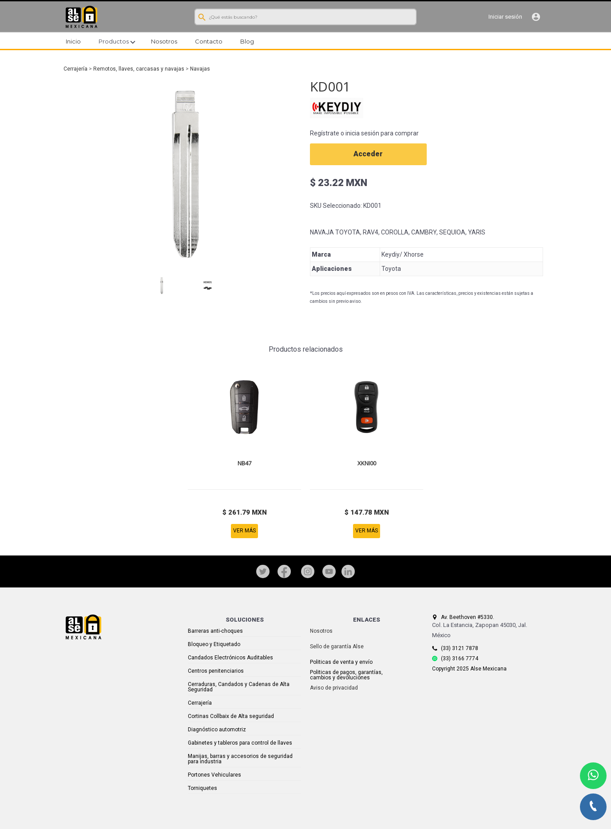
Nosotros (321, 631)
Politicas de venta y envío (341, 662)
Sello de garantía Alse (337, 646)
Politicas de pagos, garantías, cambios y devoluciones (346, 675)
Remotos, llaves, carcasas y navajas (138, 69)
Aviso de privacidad (334, 688)
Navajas (200, 69)
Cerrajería (75, 69)
